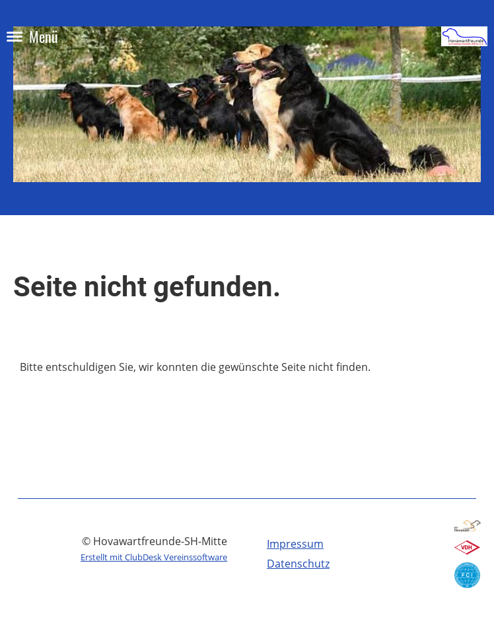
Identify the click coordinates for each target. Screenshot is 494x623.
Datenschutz (298, 563)
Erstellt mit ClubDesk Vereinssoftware (154, 557)
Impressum (295, 544)
